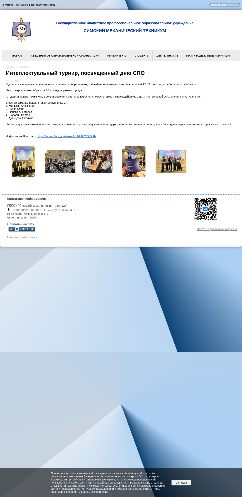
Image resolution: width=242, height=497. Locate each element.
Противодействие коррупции (208, 55)
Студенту (142, 55)
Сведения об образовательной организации (65, 55)
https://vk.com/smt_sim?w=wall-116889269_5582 (66, 136)
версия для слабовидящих (44, 5)
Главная (17, 55)
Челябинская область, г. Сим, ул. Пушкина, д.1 (45, 210)
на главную (7, 5)
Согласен (181, 482)
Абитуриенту (117, 55)
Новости (24, 66)
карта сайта (22, 5)
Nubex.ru (33, 237)
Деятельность (167, 55)
